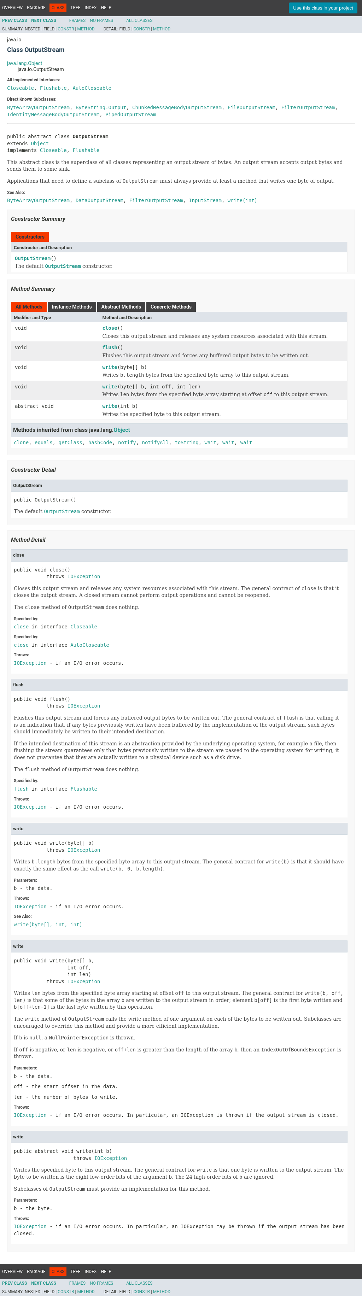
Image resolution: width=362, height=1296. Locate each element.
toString (186, 442)
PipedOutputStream (130, 114)
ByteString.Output (101, 107)
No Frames (101, 20)
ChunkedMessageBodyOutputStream (177, 107)
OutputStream (33, 258)
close (110, 328)
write (110, 367)
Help (106, 7)
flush (110, 347)
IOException (84, 576)
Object (40, 143)
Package (36, 7)
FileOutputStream (251, 107)
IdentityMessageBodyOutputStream (53, 114)
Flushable (53, 88)
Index (91, 7)
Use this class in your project (323, 8)
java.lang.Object (24, 63)
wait (211, 442)
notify (127, 442)
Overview (12, 7)
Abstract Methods (121, 307)
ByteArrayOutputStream (38, 107)
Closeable (20, 88)
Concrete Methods (171, 307)
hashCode (100, 442)
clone (21, 442)
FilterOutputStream (308, 107)
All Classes (139, 20)
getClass (70, 442)
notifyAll (155, 442)
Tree (75, 7)
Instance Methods (72, 307)
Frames (77, 20)
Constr (66, 29)
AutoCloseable (91, 88)
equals (44, 442)
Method (85, 29)
